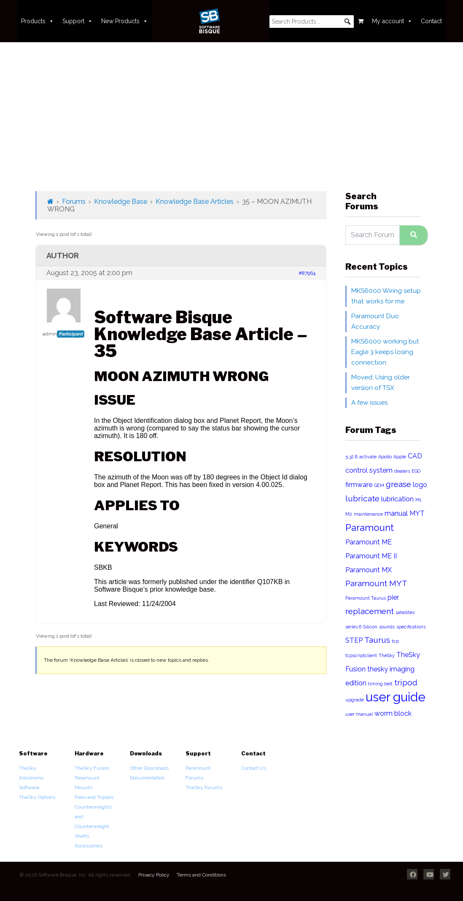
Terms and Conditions (201, 875)
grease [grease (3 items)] (398, 484)
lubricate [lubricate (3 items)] (362, 498)
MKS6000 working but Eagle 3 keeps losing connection (385, 352)
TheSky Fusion (92, 768)
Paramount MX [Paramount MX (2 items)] (368, 570)
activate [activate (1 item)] (368, 456)
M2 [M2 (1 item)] (348, 514)
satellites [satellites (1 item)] (405, 612)
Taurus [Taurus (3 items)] (377, 640)
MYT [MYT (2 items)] (417, 513)
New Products (124, 21)
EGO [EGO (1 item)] (416, 470)
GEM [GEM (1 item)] (379, 485)
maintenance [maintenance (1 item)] (368, 514)
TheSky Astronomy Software (31, 777)
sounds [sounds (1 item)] (387, 626)
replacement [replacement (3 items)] (369, 611)
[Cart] (361, 21)
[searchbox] (311, 21)
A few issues (369, 402)
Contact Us (253, 768)
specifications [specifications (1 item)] (410, 626)
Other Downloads (149, 768)
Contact (431, 21)
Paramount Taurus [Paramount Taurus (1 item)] (365, 598)
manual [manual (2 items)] (396, 513)
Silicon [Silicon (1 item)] (370, 626)
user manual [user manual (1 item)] (359, 714)
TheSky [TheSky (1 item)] (387, 655)
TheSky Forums (204, 787)
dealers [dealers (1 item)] (402, 470)
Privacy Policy (154, 875)
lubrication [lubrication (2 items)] (397, 499)
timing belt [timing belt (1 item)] (380, 683)
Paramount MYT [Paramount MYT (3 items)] (376, 583)
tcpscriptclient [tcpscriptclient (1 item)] (361, 655)
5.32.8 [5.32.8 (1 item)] (351, 456)
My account (392, 21)
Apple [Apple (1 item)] (399, 456)
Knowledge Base (120, 202)
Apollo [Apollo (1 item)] (385, 456)
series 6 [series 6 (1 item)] (353, 626)
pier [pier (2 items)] (393, 597)
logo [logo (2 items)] (420, 485)
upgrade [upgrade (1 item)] (354, 699)
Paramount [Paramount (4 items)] (369, 527)
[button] (347, 21)
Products (37, 21)
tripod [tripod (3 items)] (405, 682)
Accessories (88, 846)
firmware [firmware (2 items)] (358, 485)
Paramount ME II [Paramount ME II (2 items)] (371, 556)
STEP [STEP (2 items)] (354, 640)
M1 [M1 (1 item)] (418, 499)
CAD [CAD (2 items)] (415, 456)
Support (77, 21)
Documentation (147, 778)
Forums (74, 202)
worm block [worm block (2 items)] (393, 713)
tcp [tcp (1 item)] (395, 641)
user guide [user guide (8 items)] (395, 697)
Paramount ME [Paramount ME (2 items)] (368, 542)
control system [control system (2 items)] (369, 470)
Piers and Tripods (94, 797)
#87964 (307, 273)
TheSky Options (37, 797)
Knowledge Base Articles (195, 202)
